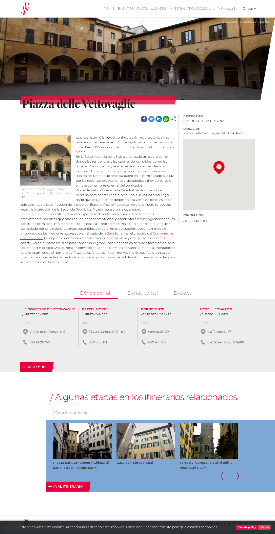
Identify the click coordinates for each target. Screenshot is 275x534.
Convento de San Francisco (42, 239)
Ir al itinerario (68, 488)
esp (251, 9)
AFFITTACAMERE (36, 316)
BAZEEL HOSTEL (96, 311)
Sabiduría (129, 235)
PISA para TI (226, 9)
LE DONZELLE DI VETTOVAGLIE (48, 311)
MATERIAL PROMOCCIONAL (191, 9)
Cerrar (264, 527)
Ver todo (37, 368)
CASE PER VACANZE (156, 316)
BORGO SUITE (152, 311)
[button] (173, 119)
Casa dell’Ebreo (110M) (135, 464)
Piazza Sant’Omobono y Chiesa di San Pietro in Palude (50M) (81, 467)
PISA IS (108, 9)
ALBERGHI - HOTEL (215, 316)
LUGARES (158, 9)
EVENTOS (125, 9)
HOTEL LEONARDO (216, 311)
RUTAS (141, 9)
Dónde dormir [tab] (96, 294)
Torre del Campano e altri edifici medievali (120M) (206, 467)
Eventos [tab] (183, 294)
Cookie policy (246, 527)
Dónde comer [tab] (142, 294)
